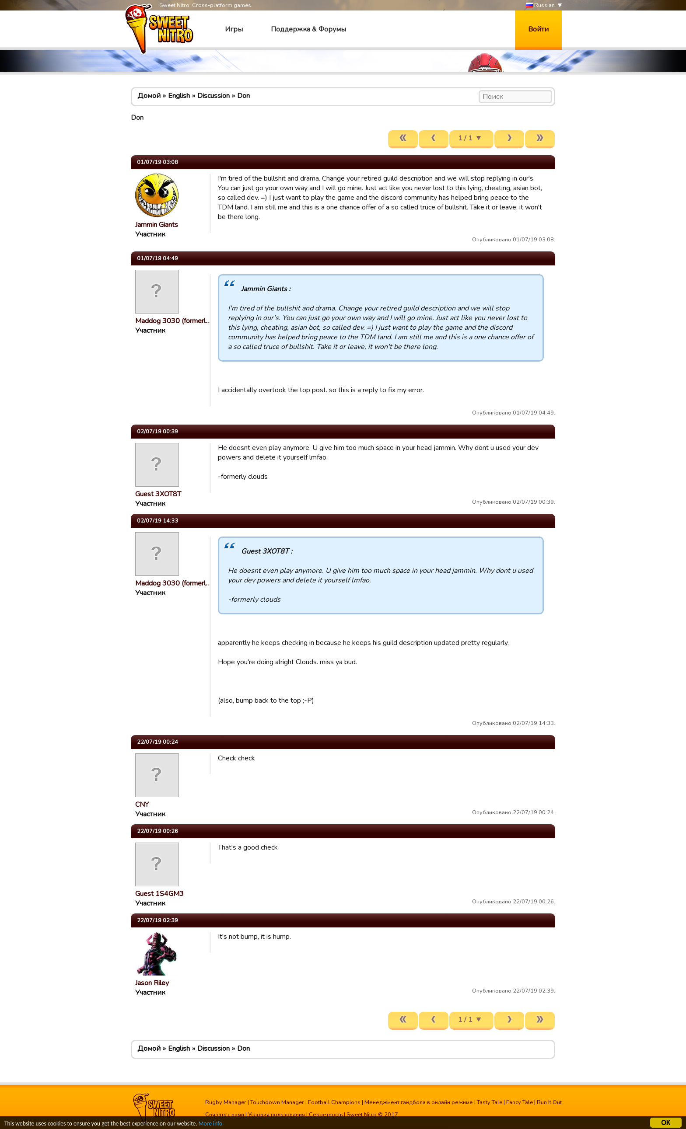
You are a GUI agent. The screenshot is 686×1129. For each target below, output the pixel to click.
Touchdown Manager (277, 1102)
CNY (142, 804)
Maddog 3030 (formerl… (172, 321)
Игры (234, 29)
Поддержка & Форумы (308, 29)
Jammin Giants (156, 225)
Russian (540, 5)
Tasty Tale (489, 1102)
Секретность (326, 1115)
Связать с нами (224, 1115)
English (179, 96)
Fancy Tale (519, 1102)
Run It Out (549, 1102)
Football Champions (334, 1102)
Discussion (213, 96)
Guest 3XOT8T (158, 494)
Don (243, 96)
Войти (538, 29)
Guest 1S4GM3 (159, 894)
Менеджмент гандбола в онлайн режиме (418, 1102)
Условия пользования (276, 1115)
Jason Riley (152, 983)
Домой (149, 96)
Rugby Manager (225, 1102)
